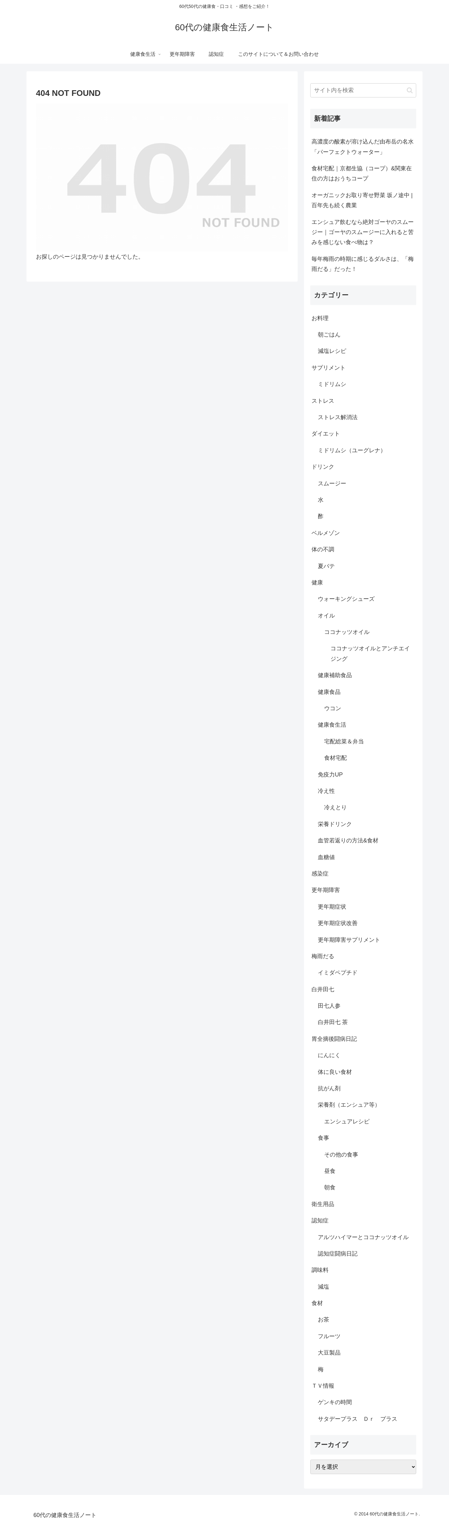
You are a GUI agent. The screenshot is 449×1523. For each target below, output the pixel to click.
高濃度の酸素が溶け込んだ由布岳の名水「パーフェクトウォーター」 (363, 146)
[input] (363, 90)
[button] (409, 90)
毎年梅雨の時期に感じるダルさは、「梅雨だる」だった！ (363, 264)
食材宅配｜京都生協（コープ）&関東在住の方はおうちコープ (362, 173)
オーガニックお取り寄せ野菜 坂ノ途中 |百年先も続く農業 (362, 200)
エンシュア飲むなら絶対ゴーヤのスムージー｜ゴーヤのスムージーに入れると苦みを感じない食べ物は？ (363, 232)
